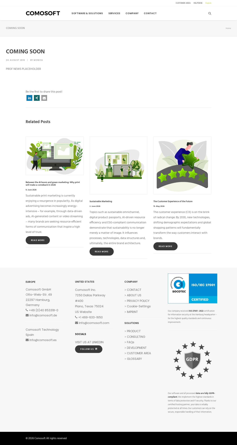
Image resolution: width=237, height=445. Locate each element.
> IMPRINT (131, 312)
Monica (38, 60)
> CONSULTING (134, 337)
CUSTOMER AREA (183, 3)
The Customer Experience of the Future (172, 201)
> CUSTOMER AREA (137, 353)
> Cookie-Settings (137, 306)
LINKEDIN (98, 342)
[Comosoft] (43, 13)
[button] (209, 13)
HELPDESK (198, 3)
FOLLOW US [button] (88, 349)
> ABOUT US (132, 295)
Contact (150, 13)
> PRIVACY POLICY (136, 301)
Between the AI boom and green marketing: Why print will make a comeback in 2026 (53, 184)
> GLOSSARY (133, 359)
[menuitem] (184, 3)
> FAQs (129, 342)
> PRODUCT (132, 331)
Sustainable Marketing (101, 201)
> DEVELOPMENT (135, 348)
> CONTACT (132, 290)
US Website (83, 312)
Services (114, 13)
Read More (38, 240)
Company (132, 13)
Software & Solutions (87, 13)
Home (228, 28)
